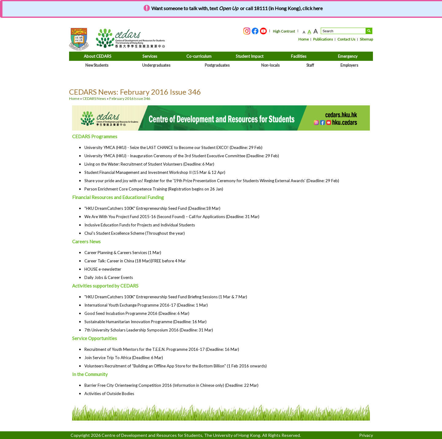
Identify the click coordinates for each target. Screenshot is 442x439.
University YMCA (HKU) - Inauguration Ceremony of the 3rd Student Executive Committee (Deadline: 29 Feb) (181, 155)
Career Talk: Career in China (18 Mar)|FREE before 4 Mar (135, 260)
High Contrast (284, 31)
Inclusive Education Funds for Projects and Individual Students (139, 224)
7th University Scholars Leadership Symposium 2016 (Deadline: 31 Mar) (148, 329)
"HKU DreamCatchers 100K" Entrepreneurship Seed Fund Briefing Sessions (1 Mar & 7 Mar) (165, 296)
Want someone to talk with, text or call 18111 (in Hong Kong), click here (237, 8)
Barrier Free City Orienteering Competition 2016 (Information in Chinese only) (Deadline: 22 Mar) (171, 385)
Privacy (366, 435)
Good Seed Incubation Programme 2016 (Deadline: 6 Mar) (136, 313)
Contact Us (346, 39)
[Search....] (343, 31)
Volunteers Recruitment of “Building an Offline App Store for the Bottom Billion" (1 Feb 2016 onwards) (175, 365)
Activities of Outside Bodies (109, 393)
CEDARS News (94, 98)
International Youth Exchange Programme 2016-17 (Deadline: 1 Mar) (146, 305)
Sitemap (366, 39)
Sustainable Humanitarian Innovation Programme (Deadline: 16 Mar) (145, 321)
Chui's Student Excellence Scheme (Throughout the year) (134, 233)
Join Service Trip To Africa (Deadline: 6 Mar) (123, 357)
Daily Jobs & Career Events (108, 277)
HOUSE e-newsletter (102, 269)
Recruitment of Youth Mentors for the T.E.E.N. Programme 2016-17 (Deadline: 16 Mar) (161, 349)
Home (303, 39)
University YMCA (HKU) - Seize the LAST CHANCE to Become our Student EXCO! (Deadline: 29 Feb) (173, 147)
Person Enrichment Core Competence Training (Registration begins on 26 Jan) (153, 188)
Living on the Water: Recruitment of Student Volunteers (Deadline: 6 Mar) (149, 164)
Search (369, 31)
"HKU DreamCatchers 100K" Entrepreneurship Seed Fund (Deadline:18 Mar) (152, 208)
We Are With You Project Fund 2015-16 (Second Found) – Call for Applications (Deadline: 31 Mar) (171, 216)
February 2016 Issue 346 (129, 98)
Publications (323, 39)
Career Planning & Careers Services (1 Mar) (122, 252)
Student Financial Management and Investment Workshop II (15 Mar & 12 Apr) (154, 172)
